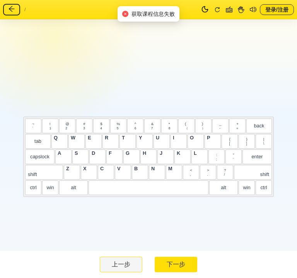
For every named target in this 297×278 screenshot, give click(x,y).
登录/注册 (276, 9)
